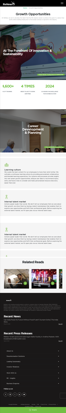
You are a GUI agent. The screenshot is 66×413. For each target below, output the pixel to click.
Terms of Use (44, 404)
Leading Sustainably (13, 361)
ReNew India (38, 406)
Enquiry (33, 410)
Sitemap (33, 404)
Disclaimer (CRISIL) (29, 406)
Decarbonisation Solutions (16, 356)
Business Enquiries (13, 383)
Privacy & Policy (52, 404)
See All (60, 324)
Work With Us (11, 373)
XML (38, 404)
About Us (10, 351)
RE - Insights (11, 378)
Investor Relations (13, 367)
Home (25, 8)
